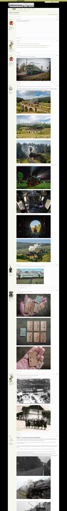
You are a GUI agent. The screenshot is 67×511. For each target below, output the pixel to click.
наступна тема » (55, 14)
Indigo (10, 435)
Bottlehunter (11, 40)
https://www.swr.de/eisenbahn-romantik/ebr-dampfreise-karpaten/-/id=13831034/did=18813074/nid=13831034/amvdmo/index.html (32, 45)
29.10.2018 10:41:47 (18, 40)
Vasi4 (10, 85)
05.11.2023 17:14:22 (19, 435)
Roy (9, 290)
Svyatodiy (10, 19)
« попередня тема (50, 14)
